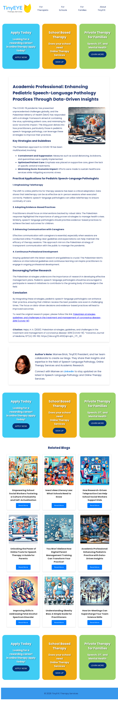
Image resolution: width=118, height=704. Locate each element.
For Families (82, 8)
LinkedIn (69, 371)
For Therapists (42, 8)
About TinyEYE (102, 8)
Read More (23, 506)
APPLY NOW (21, 57)
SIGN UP (59, 61)
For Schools (63, 8)
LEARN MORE (97, 54)
